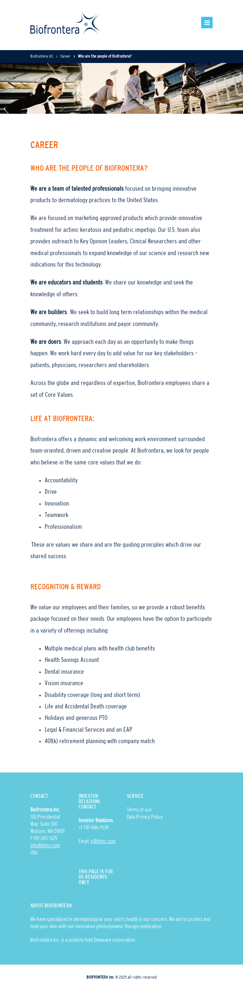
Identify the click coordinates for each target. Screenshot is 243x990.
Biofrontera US (41, 56)
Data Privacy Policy (145, 817)
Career (65, 56)
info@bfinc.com (45, 845)
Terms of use (139, 810)
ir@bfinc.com (102, 841)
